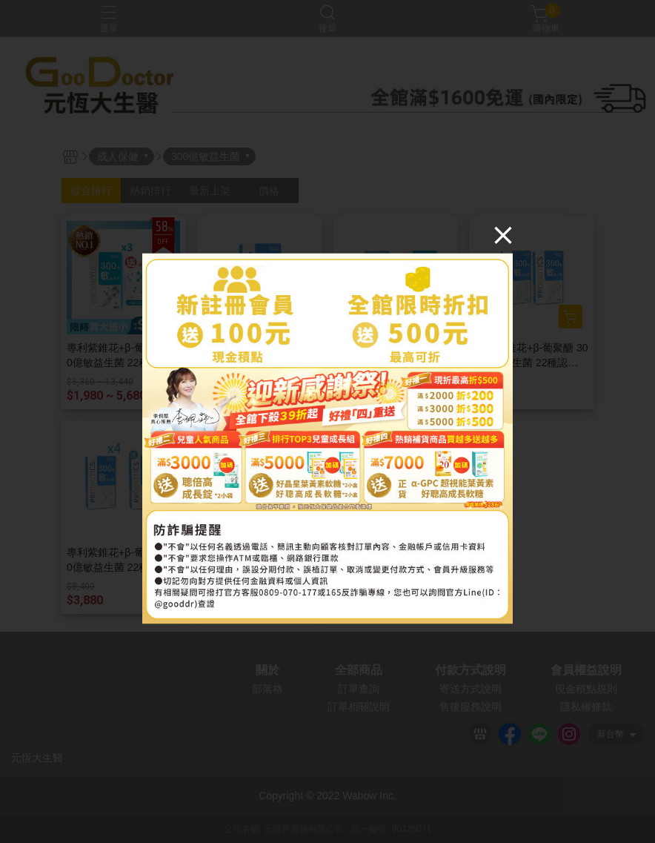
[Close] (503, 234)
